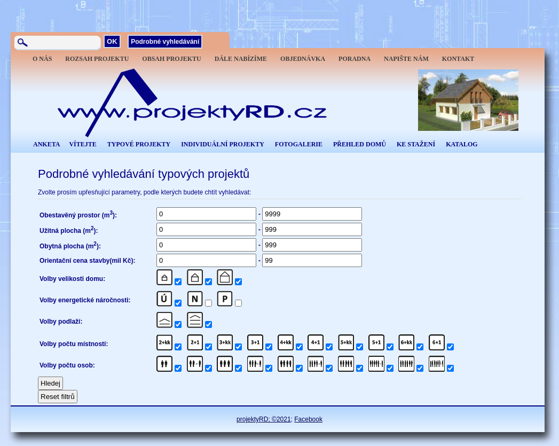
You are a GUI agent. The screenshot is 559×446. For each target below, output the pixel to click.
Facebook (308, 419)
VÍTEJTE (82, 144)
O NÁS (42, 58)
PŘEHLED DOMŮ (359, 144)
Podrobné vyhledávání (165, 41)
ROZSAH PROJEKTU (97, 58)
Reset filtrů (58, 397)
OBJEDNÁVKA (302, 58)
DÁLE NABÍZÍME (241, 58)
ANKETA (46, 144)
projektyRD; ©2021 (264, 419)
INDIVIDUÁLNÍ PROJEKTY (222, 144)
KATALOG (462, 144)
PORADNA (354, 58)
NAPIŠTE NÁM (406, 58)
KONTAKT (458, 58)
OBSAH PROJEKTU (171, 58)
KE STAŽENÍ (416, 144)
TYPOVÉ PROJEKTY (138, 144)
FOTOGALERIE (298, 144)
